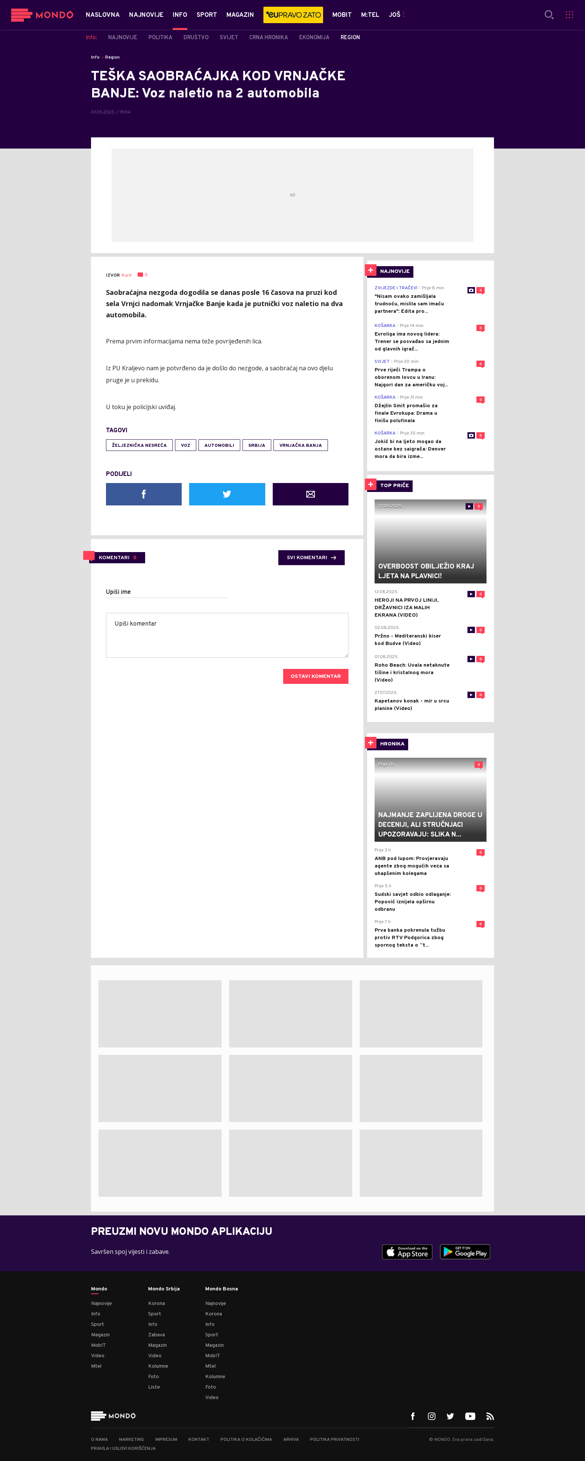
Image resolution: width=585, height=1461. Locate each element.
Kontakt (198, 1440)
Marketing (131, 1440)
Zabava (156, 1335)
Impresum (166, 1440)
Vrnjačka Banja (300, 446)
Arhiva (291, 1440)
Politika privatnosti (334, 1440)
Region (112, 57)
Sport (97, 1324)
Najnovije (101, 1303)
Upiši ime (118, 592)
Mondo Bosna (221, 1289)
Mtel (96, 1366)
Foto (153, 1377)
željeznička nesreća (139, 446)
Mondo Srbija (164, 1289)
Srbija (256, 446)
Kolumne (158, 1366)
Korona (156, 1303)
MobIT (98, 1345)
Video (97, 1356)
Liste (154, 1387)
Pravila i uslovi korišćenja (123, 1449)
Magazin (100, 1335)
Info (95, 57)
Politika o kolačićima (246, 1440)
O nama (99, 1440)
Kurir (127, 275)
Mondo (99, 1289)
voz (185, 446)
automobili (219, 446)
